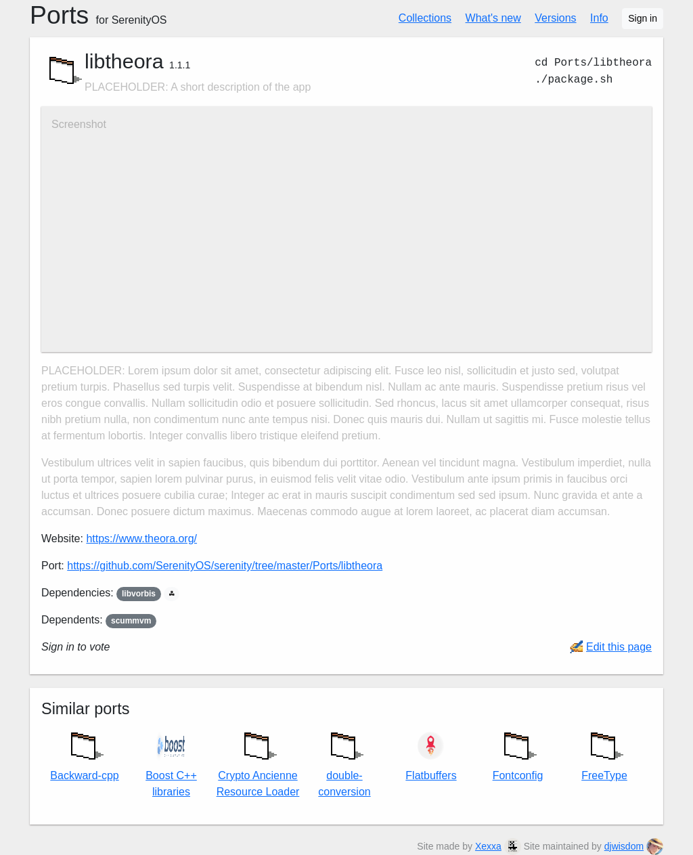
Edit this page (619, 647)
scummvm (131, 621)
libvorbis (139, 593)
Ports (98, 15)
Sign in (642, 18)
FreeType (604, 752)
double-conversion (344, 760)
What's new (493, 18)
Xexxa (488, 846)
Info (599, 18)
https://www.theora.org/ (141, 538)
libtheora (124, 60)
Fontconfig (518, 752)
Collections (425, 18)
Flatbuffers (430, 755)
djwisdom (624, 846)
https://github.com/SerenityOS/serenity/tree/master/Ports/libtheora (224, 565)
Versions (555, 18)
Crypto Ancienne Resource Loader (258, 760)
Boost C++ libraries (171, 763)
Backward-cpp (84, 752)
